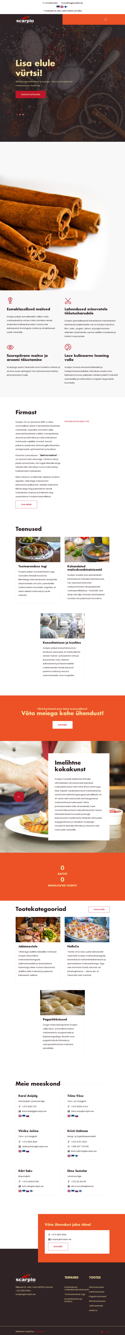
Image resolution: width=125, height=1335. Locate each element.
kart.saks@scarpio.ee (31, 1186)
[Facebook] (102, 1332)
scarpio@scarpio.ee (72, 3)
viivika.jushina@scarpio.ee (33, 1146)
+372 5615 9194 (49, 3)
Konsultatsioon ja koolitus (73, 1300)
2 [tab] (20, 114)
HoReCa (93, 1310)
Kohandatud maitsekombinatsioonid (77, 1288)
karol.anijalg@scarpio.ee (32, 1111)
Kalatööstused (96, 1291)
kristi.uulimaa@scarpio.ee (82, 1151)
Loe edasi (26, 504)
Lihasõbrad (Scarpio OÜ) (77, 421)
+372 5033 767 (27, 1106)
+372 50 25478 (76, 1181)
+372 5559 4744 (77, 1106)
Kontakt (62, 724)
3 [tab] (23, 114)
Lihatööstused (96, 1287)
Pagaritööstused (97, 1296)
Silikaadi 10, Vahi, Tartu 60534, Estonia (62, 11)
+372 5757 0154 (77, 1141)
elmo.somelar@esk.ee (80, 1186)
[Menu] (105, 19)
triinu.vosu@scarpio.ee (80, 1111)
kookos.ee (39, 1331)
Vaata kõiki (99, 909)
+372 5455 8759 (28, 1181)
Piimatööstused (97, 1301)
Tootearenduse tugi (75, 1294)
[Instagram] (107, 1332)
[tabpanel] (62, 78)
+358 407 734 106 (78, 1146)
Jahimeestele (96, 1305)
